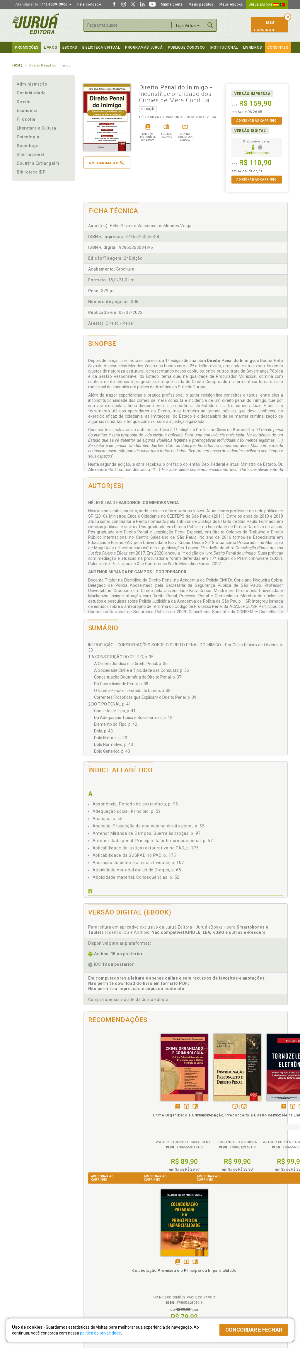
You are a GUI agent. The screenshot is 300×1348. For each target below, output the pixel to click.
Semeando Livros (165, 1263)
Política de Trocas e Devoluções (109, 1263)
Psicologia (28, 137)
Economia (27, 110)
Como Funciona (94, 1293)
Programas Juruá (144, 47)
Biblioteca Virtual (102, 1281)
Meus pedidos (201, 4)
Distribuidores (231, 1269)
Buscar (210, 25)
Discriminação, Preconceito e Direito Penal (160, 1113)
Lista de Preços (232, 1263)
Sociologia (28, 145)
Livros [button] (50, 47)
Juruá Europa (267, 4)
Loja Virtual (188, 25)
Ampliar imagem (106, 163)
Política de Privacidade (101, 1257)
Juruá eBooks (24, 1275)
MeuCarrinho (264, 26)
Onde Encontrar (26, 1281)
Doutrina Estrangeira (38, 163)
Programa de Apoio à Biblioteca (177, 1275)
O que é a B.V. (93, 1287)
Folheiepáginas (120, 1100)
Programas (162, 1251)
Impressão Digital (27, 1263)
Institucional (224, 47)
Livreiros (252, 47)
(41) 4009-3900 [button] (43, 4)
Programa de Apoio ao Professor (178, 1269)
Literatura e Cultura (36, 128)
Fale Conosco (24, 1288)
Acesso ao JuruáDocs (169, 1293)
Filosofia (26, 119)
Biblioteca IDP (31, 172)
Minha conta (172, 4)
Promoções (27, 47)
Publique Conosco (186, 47)
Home (17, 65)
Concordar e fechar (253, 1330)
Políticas (91, 1251)
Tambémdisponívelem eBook (103, 1100)
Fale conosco (89, 4)
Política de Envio (95, 1269)
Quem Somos (24, 1257)
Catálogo (227, 1257)
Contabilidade (31, 93)
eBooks (69, 47)
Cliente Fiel (160, 1257)
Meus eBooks (231, 4)
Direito (24, 101)
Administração (32, 84)
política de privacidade (100, 1333)
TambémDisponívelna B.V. (111, 1100)
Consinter (277, 47)
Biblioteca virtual (101, 47)
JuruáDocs (162, 1287)
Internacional (30, 154)
